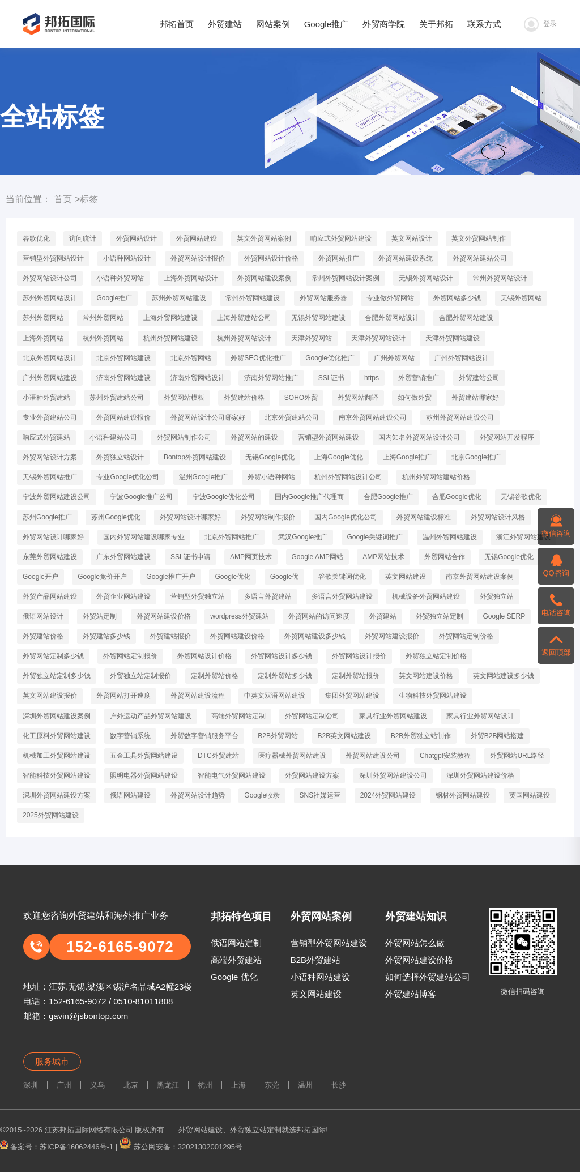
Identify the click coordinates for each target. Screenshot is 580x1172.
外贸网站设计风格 (498, 517)
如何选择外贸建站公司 (427, 977)
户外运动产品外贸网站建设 (150, 716)
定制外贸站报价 (355, 676)
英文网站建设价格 (426, 676)
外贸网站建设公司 (373, 756)
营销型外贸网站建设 (328, 437)
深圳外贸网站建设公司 (393, 775)
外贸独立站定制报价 (140, 676)
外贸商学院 (383, 24)
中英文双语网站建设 (274, 696)
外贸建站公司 (479, 378)
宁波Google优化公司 (224, 497)
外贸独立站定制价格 (436, 656)
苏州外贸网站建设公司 (460, 417)
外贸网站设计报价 (197, 258)
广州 (64, 1085)
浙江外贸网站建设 (523, 537)
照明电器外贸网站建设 (144, 775)
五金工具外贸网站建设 (144, 756)
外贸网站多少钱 (457, 298)
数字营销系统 (130, 736)
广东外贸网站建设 (123, 557)
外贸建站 (225, 24)
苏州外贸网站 (43, 318)
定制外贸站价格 (214, 676)
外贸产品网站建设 (50, 596)
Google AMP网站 (317, 557)
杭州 (205, 1085)
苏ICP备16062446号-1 (76, 1146)
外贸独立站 (497, 596)
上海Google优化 (339, 457)
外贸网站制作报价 (268, 517)
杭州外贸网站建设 (170, 338)
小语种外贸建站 (46, 398)
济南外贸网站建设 (123, 378)
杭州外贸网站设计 (244, 338)
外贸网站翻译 (358, 398)
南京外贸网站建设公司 (373, 417)
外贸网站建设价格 (164, 616)
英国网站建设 (529, 795)
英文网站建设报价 (50, 696)
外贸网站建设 (196, 238)
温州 (305, 1085)
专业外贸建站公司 (50, 417)
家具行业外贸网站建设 (393, 716)
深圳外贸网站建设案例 (57, 716)
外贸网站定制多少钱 (53, 656)
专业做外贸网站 (390, 298)
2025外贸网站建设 (51, 815)
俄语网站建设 (130, 795)
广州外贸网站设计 (461, 358)
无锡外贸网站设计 (426, 278)
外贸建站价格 (244, 398)
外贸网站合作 (444, 557)
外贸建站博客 (410, 994)
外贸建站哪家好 (475, 398)
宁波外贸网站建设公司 (57, 497)
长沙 (338, 1085)
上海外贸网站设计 (191, 278)
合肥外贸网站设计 (392, 318)
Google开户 (40, 577)
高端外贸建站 (236, 960)
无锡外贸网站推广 (50, 477)
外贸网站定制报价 (130, 656)
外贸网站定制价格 (466, 636)
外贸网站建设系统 (405, 258)
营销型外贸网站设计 (53, 258)
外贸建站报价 (170, 636)
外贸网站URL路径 (517, 756)
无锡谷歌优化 (521, 497)
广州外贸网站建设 (50, 378)
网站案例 (273, 24)
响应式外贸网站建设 (341, 238)
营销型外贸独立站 (197, 596)
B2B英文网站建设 (345, 736)
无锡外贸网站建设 (318, 318)
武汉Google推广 (302, 537)
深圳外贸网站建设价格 (480, 775)
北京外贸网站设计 (50, 358)
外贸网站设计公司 (50, 278)
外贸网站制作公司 (184, 437)
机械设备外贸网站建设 (426, 596)
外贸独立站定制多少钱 (57, 676)
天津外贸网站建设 (452, 338)
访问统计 (82, 238)
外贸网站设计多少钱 (281, 656)
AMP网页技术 (251, 557)
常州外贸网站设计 (500, 278)
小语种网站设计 (127, 258)
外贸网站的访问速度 (318, 616)
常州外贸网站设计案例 (345, 278)
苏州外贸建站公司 (116, 398)
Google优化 (232, 577)
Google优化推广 (330, 358)
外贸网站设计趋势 (197, 795)
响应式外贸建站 (46, 437)
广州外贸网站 (394, 358)
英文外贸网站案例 (264, 238)
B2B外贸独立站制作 (421, 736)
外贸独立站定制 (439, 616)
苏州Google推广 (47, 517)
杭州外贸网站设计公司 (348, 477)
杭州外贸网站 (103, 338)
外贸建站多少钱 (106, 636)
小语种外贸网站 (120, 278)
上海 (238, 1085)
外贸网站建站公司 (480, 258)
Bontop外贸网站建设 (195, 457)
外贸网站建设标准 (423, 517)
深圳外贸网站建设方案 (57, 795)
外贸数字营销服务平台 (204, 736)
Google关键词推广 (375, 537)
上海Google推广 (407, 457)
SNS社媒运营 (320, 795)
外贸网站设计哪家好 (190, 517)
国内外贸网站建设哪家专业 (144, 537)
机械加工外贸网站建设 (57, 756)
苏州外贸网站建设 (179, 298)
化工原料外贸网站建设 (57, 736)
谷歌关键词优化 (342, 577)
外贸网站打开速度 (123, 696)
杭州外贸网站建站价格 (436, 477)
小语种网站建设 (320, 977)
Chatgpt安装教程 (445, 756)
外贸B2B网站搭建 (497, 736)
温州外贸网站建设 (450, 537)
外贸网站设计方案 (50, 457)
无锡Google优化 (270, 457)
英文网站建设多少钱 (503, 676)
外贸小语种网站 (271, 477)
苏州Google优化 (115, 517)
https (371, 378)
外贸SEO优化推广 (258, 358)
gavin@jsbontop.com (88, 1016)
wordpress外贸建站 (239, 616)
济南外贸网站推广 (271, 378)
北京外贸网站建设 (123, 358)
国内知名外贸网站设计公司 (419, 437)
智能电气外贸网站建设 (232, 775)
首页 (63, 199)
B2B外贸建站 (315, 960)
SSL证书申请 (190, 557)
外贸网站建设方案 (312, 775)
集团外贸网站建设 (352, 696)
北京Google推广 (476, 457)
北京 (130, 1085)
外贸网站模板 (184, 398)
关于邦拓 (436, 24)
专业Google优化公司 (127, 477)
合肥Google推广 (388, 497)
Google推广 (326, 24)
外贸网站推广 (338, 258)
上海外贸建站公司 (244, 318)
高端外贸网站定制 (238, 716)
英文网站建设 (405, 577)
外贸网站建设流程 (197, 696)
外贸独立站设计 (120, 457)
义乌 (97, 1085)
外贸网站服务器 (323, 298)
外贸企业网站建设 (123, 596)
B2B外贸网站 (278, 736)
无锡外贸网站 (521, 298)
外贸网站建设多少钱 (315, 636)
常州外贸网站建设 (252, 298)
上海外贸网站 (43, 338)
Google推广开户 (170, 577)
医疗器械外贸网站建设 (292, 756)
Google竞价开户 (102, 577)
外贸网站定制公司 (312, 716)
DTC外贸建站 (218, 756)
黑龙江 (168, 1085)
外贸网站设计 (136, 238)
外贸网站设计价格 (271, 258)
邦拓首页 (177, 24)
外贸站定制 (100, 616)
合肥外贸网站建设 (466, 318)
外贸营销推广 (418, 378)
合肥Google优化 (456, 497)
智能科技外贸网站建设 (57, 775)
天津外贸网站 (311, 338)
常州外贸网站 (103, 318)
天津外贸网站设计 (378, 338)
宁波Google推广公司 (141, 497)
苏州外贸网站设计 (50, 298)
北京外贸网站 (190, 358)
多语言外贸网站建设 (342, 596)
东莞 (272, 1085)
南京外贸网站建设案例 (480, 577)
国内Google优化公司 (345, 517)
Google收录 (262, 795)
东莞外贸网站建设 (50, 557)
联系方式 (484, 24)
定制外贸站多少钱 (285, 676)
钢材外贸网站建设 (463, 795)
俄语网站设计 (43, 616)
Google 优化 (234, 977)
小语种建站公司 (113, 437)
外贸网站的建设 (254, 437)
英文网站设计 (411, 238)
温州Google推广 (203, 477)
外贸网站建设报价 (123, 417)
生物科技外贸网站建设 (433, 696)
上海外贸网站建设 (170, 318)
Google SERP (504, 616)
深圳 (30, 1085)
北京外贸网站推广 (231, 537)
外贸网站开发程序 (507, 437)
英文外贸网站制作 (478, 238)
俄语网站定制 (236, 943)
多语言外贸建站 (268, 596)
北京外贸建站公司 (292, 417)
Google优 (284, 577)
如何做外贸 (415, 398)
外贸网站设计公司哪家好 (207, 417)
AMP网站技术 (383, 557)
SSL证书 (331, 378)
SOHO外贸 (301, 398)
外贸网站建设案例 (264, 278)
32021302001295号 (210, 1146)
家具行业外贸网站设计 (480, 716)
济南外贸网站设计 (197, 378)
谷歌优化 (36, 238)
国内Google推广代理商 (309, 497)
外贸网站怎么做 (415, 943)
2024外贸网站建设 (388, 795)
